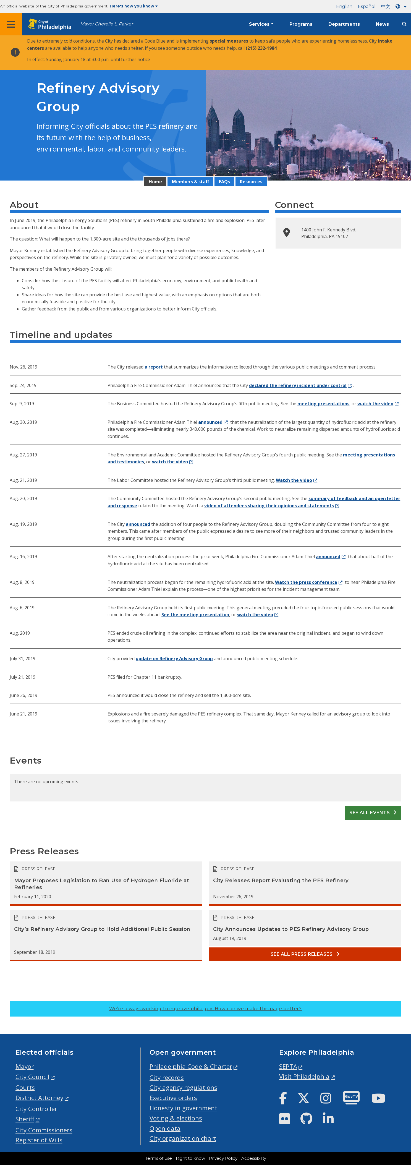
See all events (373, 812)
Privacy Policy (223, 1158)
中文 (385, 6)
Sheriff (24, 1119)
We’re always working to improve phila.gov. (205, 1008)
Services (259, 24)
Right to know (190, 1158)
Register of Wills (38, 1140)
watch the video (375, 404)
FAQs (224, 182)
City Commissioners (43, 1130)
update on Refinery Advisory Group (174, 658)
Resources (251, 182)
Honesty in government (183, 1108)
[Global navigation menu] (11, 24)
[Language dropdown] (402, 6)
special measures (229, 41)
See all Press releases (305, 954)
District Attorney (39, 1097)
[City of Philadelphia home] (51, 24)
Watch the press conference (306, 582)
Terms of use (158, 1158)
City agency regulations (183, 1087)
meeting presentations (323, 404)
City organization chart (183, 1138)
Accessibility (253, 1158)
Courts (25, 1087)
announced (210, 422)
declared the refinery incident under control (298, 385)
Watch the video (294, 480)
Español (367, 6)
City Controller (36, 1108)
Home (155, 182)
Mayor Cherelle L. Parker (106, 24)
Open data (165, 1128)
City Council (32, 1076)
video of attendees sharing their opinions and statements (269, 506)
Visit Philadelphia (304, 1076)
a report (153, 367)
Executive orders (173, 1097)
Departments (344, 24)
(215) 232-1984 (261, 48)
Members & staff (190, 182)
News (382, 24)
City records (167, 1077)
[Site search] (404, 24)
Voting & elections (176, 1118)
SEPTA (288, 1066)
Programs (300, 24)
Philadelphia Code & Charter (191, 1066)
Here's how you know (134, 6)
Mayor (24, 1066)
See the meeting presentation (195, 615)
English (344, 6)
